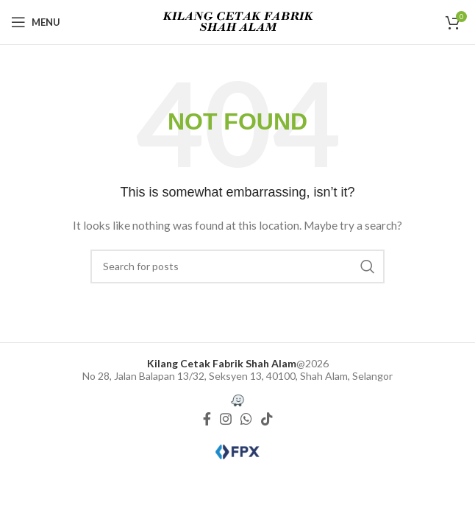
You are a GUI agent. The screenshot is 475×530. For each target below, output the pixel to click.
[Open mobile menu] (36, 22)
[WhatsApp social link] (246, 419)
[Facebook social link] (207, 419)
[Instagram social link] (225, 419)
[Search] (237, 266)
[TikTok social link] (267, 419)
